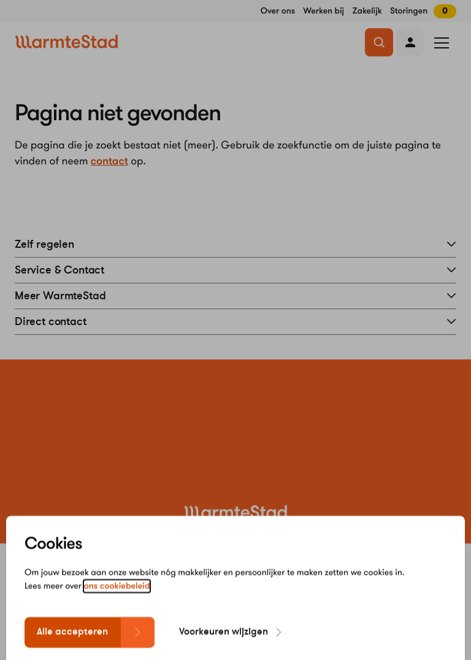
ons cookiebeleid (117, 598)
